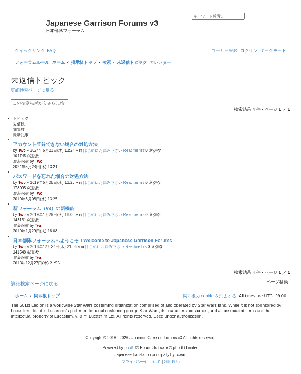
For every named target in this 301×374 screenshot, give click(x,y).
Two (21, 150)
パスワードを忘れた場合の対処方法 (50, 176)
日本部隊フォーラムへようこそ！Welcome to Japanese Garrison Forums (92, 240)
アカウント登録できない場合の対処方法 (55, 144)
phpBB (130, 347)
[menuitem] (51, 50)
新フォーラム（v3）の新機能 (43, 208)
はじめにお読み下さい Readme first (114, 150)
